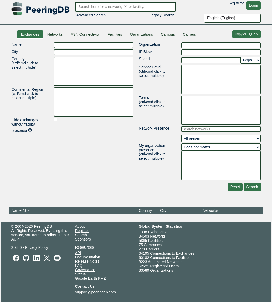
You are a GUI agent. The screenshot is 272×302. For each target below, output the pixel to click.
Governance (85, 270)
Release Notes (87, 261)
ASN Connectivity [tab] (85, 34)
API (78, 253)
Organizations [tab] (141, 34)
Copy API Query (246, 34)
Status (80, 274)
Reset (235, 187)
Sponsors (83, 239)
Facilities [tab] (115, 34)
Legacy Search (162, 15)
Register (235, 3)
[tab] (168, 34)
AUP (15, 239)
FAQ (79, 265)
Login (253, 5)
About (80, 226)
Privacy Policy (36, 247)
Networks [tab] (55, 34)
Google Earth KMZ (90, 278)
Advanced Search (91, 15)
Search (252, 187)
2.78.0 (16, 247)
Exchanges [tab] (30, 34)
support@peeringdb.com (95, 292)
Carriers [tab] (189, 34)
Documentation (87, 257)
